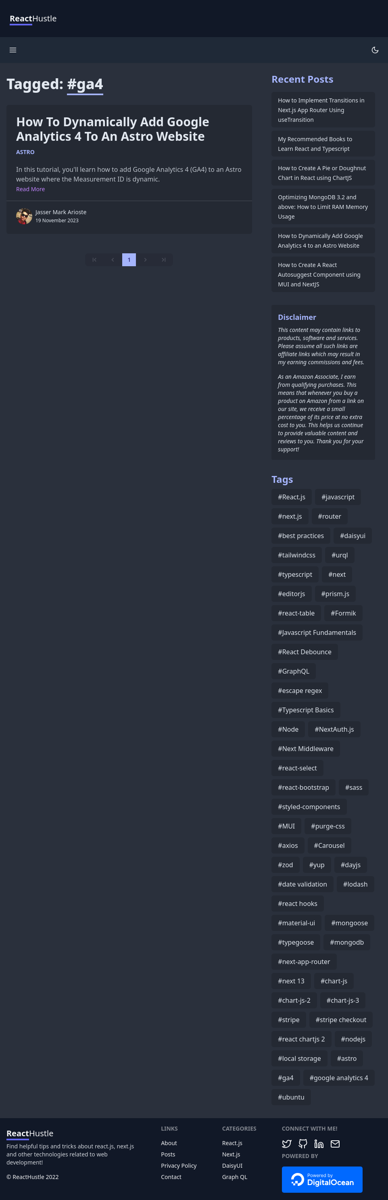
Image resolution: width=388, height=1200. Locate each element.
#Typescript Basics (306, 709)
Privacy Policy (178, 1165)
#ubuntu (291, 1097)
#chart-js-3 (343, 1000)
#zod (285, 864)
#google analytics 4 (339, 1077)
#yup (317, 864)
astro (25, 152)
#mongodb (347, 942)
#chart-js (334, 981)
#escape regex (300, 690)
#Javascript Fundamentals (317, 632)
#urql (340, 555)
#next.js (290, 516)
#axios (288, 845)
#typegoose (296, 942)
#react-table (296, 613)
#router (330, 516)
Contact (171, 1177)
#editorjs (291, 593)
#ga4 (285, 1077)
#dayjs (351, 864)
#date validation (302, 884)
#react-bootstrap (303, 787)
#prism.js (335, 593)
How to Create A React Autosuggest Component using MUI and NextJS (319, 274)
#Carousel (329, 845)
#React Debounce (305, 651)
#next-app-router (304, 961)
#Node (288, 729)
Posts (168, 1154)
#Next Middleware (306, 748)
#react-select (297, 768)
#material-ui (296, 922)
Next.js (231, 1154)
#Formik (343, 613)
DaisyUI (232, 1165)
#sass (353, 787)
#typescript (295, 574)
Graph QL (235, 1177)
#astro (347, 1058)
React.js (232, 1143)
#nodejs (353, 1039)
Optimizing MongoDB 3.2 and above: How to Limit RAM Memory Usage (323, 206)
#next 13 (291, 981)
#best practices (301, 535)
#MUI (286, 826)
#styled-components (309, 806)
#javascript (338, 497)
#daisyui (352, 535)
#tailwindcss (296, 555)
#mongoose (349, 922)
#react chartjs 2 (301, 1039)
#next (337, 574)
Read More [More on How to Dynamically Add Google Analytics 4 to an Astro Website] (30, 189)
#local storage (299, 1058)
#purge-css (328, 826)
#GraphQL (293, 671)
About (169, 1143)
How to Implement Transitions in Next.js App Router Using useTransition (321, 109)
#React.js (291, 497)
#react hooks (297, 903)
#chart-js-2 (294, 1000)
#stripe (288, 1019)
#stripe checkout (341, 1019)
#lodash (355, 884)
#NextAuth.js (334, 729)
